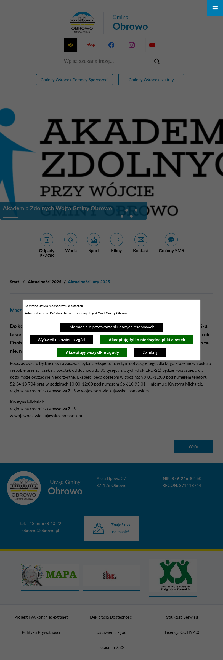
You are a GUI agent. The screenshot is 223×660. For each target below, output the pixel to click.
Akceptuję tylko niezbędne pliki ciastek (147, 339)
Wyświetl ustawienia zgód (61, 339)
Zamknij (150, 352)
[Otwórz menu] (215, 8)
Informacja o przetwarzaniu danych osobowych (111, 327)
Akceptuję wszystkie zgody (92, 352)
